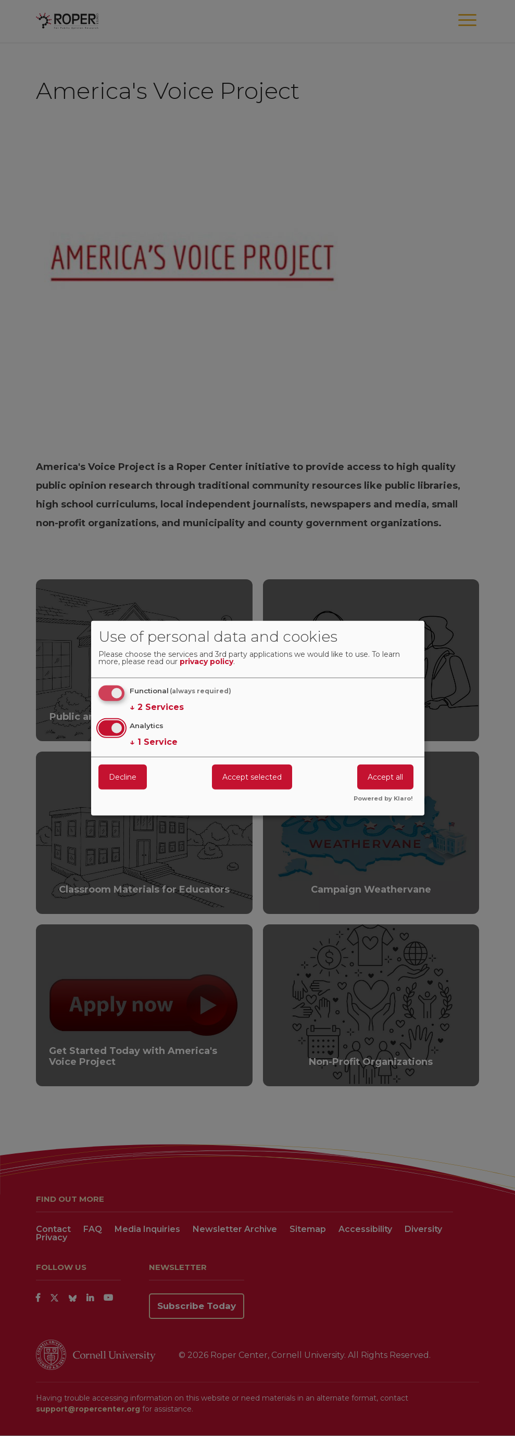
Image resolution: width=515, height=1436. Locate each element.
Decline (122, 777)
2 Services (157, 707)
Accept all (385, 777)
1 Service (154, 742)
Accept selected (252, 777)
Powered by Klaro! (383, 799)
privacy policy (206, 662)
